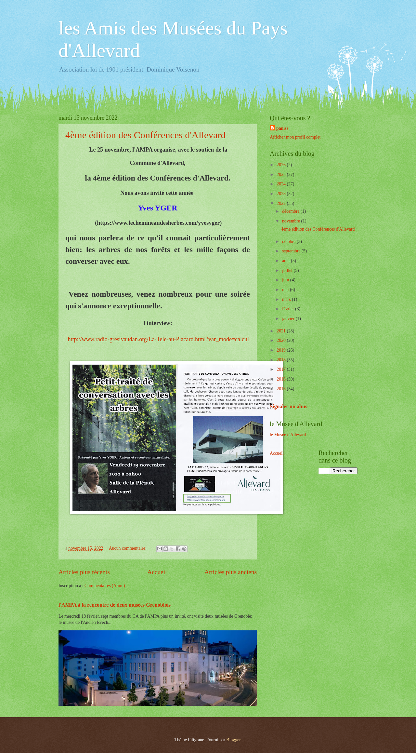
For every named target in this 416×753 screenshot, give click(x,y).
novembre (291, 221)
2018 (282, 359)
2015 (282, 388)
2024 (282, 184)
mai (286, 289)
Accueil (157, 572)
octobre (289, 241)
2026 (282, 164)
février (288, 308)
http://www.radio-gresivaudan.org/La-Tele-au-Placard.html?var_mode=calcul (158, 339)
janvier (289, 318)
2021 (282, 331)
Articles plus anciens (230, 572)
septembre (292, 251)
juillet (288, 270)
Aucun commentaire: (128, 548)
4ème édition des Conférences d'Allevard (145, 134)
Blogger (233, 739)
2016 (282, 379)
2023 (282, 193)
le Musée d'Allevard (288, 434)
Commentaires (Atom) (104, 585)
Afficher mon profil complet (295, 137)
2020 (282, 340)
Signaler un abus (288, 406)
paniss (282, 128)
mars (287, 299)
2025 (282, 174)
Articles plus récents (84, 572)
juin (286, 279)
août (286, 260)
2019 (282, 350)
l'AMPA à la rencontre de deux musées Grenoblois (114, 605)
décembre (291, 211)
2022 (282, 203)
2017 (282, 369)
